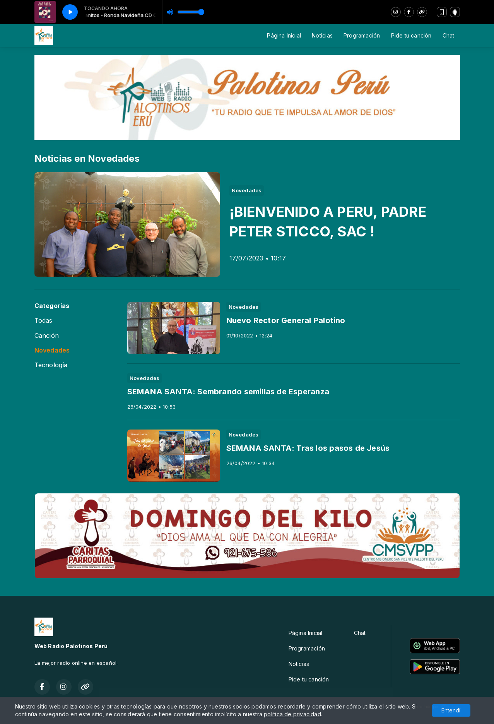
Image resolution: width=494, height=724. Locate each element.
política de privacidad (292, 714)
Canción (46, 335)
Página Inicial (284, 35)
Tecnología (51, 365)
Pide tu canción (411, 35)
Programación (362, 35)
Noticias (322, 35)
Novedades (52, 350)
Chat (449, 35)
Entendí (450, 710)
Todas (43, 320)
